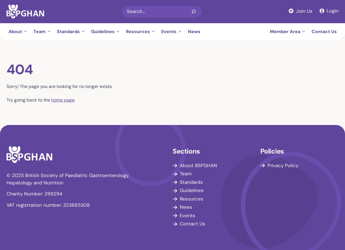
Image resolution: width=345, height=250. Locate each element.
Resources (142, 31)
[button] (26, 31)
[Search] (194, 11)
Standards (72, 31)
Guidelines (107, 31)
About (19, 31)
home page (62, 100)
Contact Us (324, 32)
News (194, 32)
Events (173, 31)
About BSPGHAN (198, 165)
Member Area (289, 31)
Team (43, 31)
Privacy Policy (282, 165)
